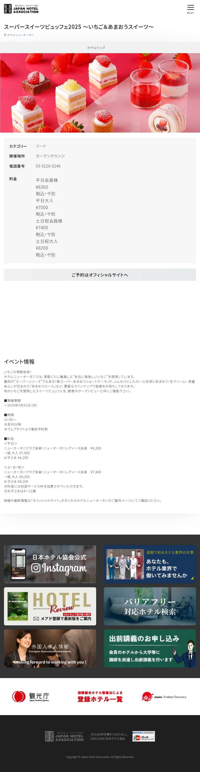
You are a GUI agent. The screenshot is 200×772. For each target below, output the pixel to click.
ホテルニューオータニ (20, 35)
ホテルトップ (96, 47)
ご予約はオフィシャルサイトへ (100, 275)
